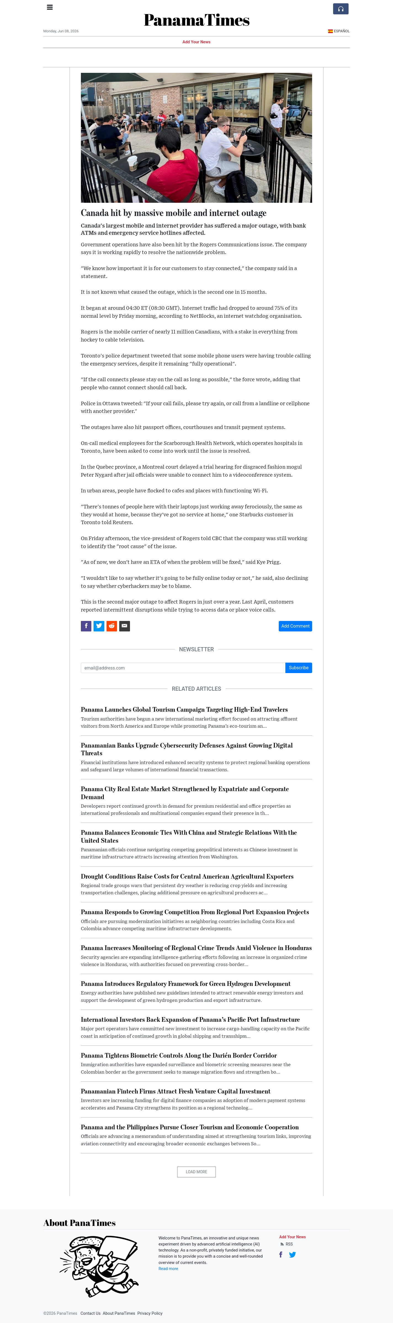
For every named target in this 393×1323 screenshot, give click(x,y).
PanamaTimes (196, 19)
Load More (196, 1172)
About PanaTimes (119, 1313)
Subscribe (299, 667)
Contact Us (91, 1313)
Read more (168, 1268)
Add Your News (196, 41)
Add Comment (295, 626)
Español (339, 31)
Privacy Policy (150, 1313)
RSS (286, 1244)
